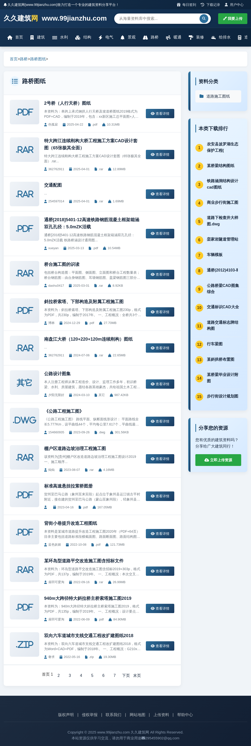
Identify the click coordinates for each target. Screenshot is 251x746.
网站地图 (137, 715)
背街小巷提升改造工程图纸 (70, 523)
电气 (106, 37)
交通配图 (53, 185)
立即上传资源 (218, 460)
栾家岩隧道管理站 (222, 239)
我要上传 (232, 18)
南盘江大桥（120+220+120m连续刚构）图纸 (88, 339)
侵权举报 (90, 715)
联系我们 (113, 715)
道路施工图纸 (214, 96)
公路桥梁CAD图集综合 (223, 288)
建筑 (37, 37)
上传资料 (161, 715)
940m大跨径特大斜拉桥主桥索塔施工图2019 (87, 598)
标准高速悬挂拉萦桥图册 (68, 486)
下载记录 (210, 5)
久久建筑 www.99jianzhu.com (55, 18)
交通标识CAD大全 (223, 307)
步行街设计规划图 (222, 396)
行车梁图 (215, 344)
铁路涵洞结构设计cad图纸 (222, 184)
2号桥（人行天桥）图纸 (67, 103)
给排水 (220, 37)
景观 (128, 37)
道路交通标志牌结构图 (222, 325)
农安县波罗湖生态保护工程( (222, 147)
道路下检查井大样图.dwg (222, 221)
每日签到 (186, 5)
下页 (126, 675)
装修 (196, 37)
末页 (137, 675)
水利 (60, 37)
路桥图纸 (38, 59)
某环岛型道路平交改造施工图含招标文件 (84, 560)
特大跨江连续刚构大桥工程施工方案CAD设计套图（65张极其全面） (91, 144)
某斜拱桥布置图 (220, 359)
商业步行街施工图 (222, 202)
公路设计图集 (57, 373)
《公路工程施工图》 (64, 411)
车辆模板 (215, 255)
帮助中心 (185, 715)
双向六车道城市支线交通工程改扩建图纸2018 (88, 635)
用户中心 (234, 5)
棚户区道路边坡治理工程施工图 (75, 448)
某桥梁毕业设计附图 (222, 378)
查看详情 (160, 114)
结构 (83, 37)
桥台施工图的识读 (61, 264)
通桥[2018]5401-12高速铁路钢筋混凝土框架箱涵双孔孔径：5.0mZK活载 (91, 223)
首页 (15, 37)
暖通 (173, 37)
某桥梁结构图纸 (220, 166)
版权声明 (66, 715)
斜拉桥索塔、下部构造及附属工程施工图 (84, 301)
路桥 (151, 37)
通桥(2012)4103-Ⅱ (222, 270)
